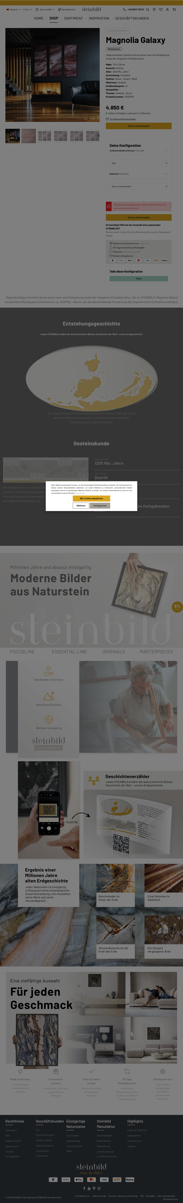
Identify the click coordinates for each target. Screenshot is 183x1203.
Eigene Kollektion (45, 1145)
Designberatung (170, 1199)
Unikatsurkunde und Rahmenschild (106, 1154)
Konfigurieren (100, 505)
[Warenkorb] (174, 10)
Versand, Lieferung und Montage (123, 1196)
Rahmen (114, 173)
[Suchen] (148, 10)
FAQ (142, 1196)
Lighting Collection (137, 1130)
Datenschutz (12, 1146)
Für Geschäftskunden (45, 1132)
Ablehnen (81, 505)
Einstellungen (80, 493)
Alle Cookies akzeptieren (91, 498)
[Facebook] (84, 1189)
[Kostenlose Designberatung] (133, 10)
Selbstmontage (99, 1196)
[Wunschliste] (161, 10)
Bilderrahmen (104, 1140)
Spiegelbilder (134, 1135)
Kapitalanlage (73, 1140)
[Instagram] (99, 1189)
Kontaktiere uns (82, 1196)
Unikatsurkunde (131, 251)
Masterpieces (114, 49)
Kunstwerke (72, 1135)
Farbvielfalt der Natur (74, 1148)
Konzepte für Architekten (42, 1153)
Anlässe (131, 1146)
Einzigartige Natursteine (75, 1124)
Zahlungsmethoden (166, 1196)
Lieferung (144, 243)
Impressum (11, 1130)
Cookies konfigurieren (12, 1154)
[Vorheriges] (88, 118)
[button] (139, 151)
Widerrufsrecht (13, 1140)
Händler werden (44, 1140)
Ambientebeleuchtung (122, 150)
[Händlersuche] (154, 10)
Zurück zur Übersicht (117, 30)
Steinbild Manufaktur (106, 1124)
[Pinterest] (94, 1189)
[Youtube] (89, 1189)
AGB (7, 1135)
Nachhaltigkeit (104, 1135)
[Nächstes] (96, 118)
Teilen (139, 278)
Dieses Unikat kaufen (139, 125)
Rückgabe (150, 1196)
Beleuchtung (103, 1146)
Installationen (134, 1140)
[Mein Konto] (167, 10)
